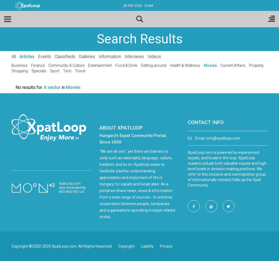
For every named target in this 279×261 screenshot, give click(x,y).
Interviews (134, 56)
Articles (27, 56)
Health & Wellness (185, 65)
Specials (39, 71)
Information (110, 56)
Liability (147, 246)
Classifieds (64, 56)
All (13, 56)
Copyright (126, 246)
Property (256, 65)
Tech (67, 71)
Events (44, 56)
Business (19, 65)
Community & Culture (66, 65)
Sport (54, 71)
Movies (210, 65)
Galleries (87, 56)
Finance (38, 65)
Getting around (153, 65)
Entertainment (100, 65)
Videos (154, 56)
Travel (80, 71)
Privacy (166, 246)
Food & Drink (126, 65)
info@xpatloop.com (223, 138)
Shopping (19, 71)
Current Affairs (232, 65)
